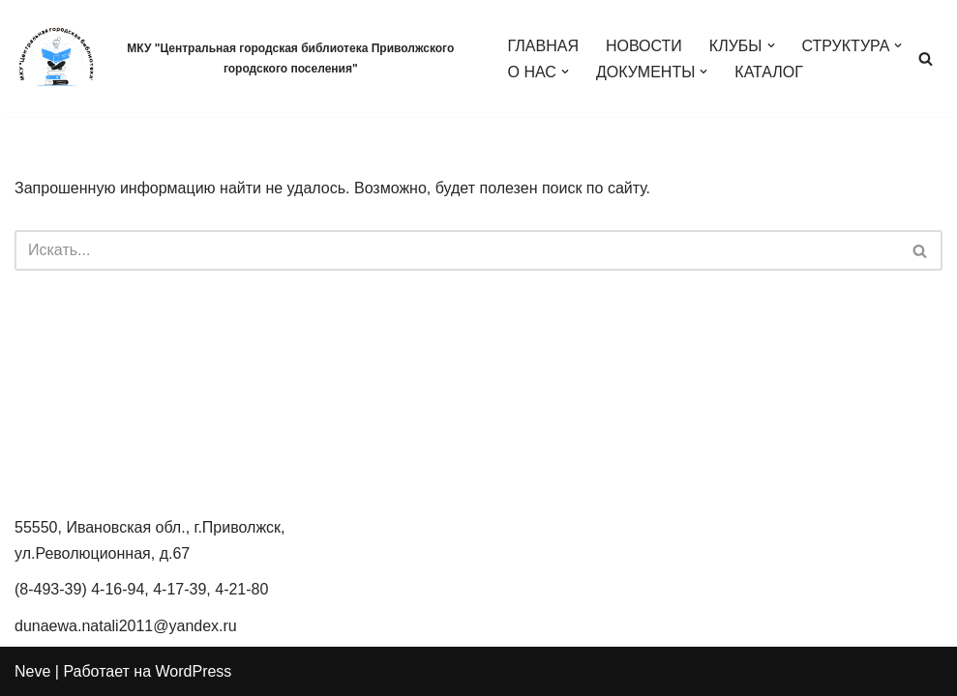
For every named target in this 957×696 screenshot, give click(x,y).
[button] (771, 45)
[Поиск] (925, 58)
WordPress (194, 671)
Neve (32, 671)
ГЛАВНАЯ (543, 46)
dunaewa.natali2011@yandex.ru (126, 626)
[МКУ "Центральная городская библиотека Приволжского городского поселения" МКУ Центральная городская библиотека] (245, 58)
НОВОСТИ (644, 46)
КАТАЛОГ (768, 72)
